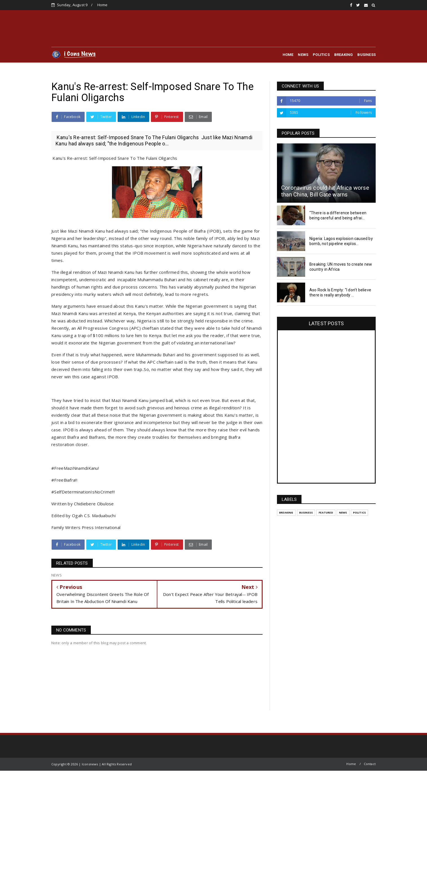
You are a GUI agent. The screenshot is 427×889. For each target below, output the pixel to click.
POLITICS (321, 55)
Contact (370, 763)
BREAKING (343, 55)
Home (102, 4)
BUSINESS (366, 55)
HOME (288, 55)
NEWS (303, 55)
